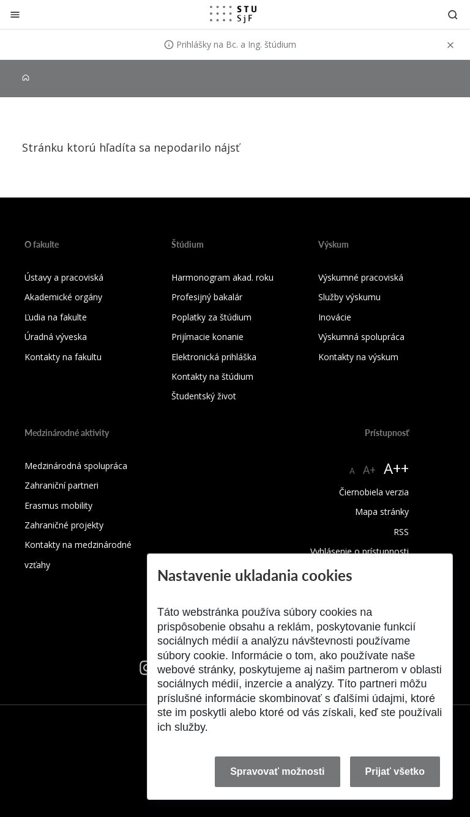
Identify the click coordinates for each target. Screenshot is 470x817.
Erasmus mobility (58, 505)
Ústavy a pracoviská (63, 277)
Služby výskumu (349, 297)
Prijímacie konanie (207, 336)
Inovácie (334, 317)
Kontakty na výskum (358, 357)
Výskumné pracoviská (360, 277)
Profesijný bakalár (206, 297)
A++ (396, 468)
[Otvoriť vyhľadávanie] (453, 14)
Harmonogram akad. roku (222, 277)
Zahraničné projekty (63, 525)
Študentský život (203, 396)
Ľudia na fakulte (55, 317)
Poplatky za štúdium (211, 317)
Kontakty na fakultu (63, 357)
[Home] (25, 78)
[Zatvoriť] (15, 14)
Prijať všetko (395, 771)
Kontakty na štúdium (212, 376)
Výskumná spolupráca (361, 336)
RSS (401, 532)
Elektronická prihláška (213, 357)
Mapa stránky (382, 511)
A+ (369, 469)
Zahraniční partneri (61, 485)
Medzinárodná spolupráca (75, 465)
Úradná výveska (55, 336)
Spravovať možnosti (277, 771)
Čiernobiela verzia (374, 492)
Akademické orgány (63, 297)
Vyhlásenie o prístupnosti (359, 551)
